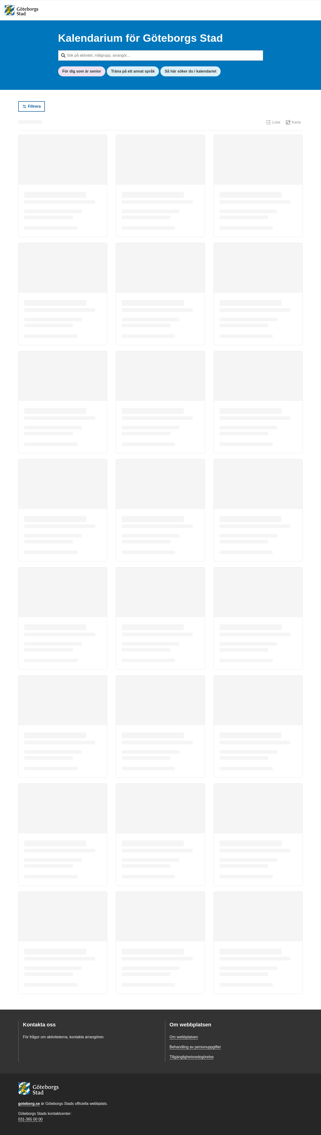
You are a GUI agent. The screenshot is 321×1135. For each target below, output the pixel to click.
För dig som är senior (81, 71)
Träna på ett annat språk (133, 71)
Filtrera (31, 106)
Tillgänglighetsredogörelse (192, 1057)
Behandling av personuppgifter (195, 1047)
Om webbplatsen (184, 1037)
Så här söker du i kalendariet (190, 71)
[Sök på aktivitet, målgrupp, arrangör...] (160, 55)
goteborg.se (29, 1104)
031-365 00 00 (30, 1119)
